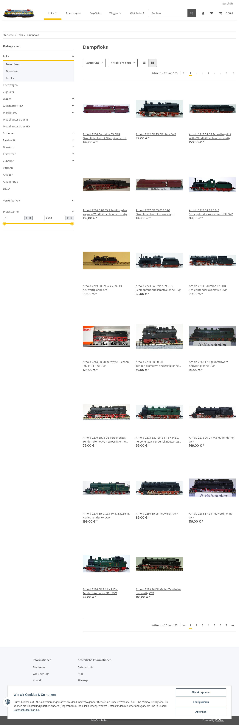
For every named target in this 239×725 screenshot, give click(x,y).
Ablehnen (200, 711)
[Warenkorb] (226, 13)
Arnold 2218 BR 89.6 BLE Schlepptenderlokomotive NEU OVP (211, 212)
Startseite (39, 667)
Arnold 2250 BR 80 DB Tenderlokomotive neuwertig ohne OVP (157, 364)
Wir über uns (41, 674)
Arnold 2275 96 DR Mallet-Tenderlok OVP (211, 439)
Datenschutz (85, 667)
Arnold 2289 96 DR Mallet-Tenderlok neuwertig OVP (158, 591)
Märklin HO (10, 112)
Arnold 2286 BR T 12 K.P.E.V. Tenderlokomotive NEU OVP (100, 591)
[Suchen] (168, 13)
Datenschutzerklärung (26, 709)
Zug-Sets (8, 92)
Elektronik (9, 140)
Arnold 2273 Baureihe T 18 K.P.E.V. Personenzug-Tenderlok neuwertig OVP (157, 439)
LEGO (6, 188)
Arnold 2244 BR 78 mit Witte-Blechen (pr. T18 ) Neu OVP (106, 364)
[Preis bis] (55, 218)
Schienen (9, 133)
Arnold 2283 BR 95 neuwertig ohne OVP (210, 515)
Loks (6, 56)
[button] (203, 13)
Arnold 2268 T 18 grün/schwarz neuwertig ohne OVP (208, 364)
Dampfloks (13, 64)
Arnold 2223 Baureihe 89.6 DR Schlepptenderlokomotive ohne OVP (158, 288)
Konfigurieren (201, 702)
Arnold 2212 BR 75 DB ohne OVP (156, 134)
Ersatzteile (9, 154)
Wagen (7, 99)
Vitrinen (8, 168)
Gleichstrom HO (13, 105)
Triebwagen (10, 85)
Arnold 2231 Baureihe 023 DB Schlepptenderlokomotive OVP (208, 288)
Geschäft (227, 3)
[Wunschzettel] (211, 13)
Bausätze (8, 147)
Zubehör (8, 161)
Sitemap (83, 680)
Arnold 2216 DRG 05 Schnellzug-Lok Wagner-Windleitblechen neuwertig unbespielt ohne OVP (105, 212)
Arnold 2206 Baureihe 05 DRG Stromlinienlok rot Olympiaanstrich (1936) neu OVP (105, 136)
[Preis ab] (13, 218)
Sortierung (92, 63)
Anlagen (8, 174)
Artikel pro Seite (121, 63)
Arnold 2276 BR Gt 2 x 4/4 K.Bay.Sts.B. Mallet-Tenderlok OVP (106, 515)
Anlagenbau (10, 181)
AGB (80, 674)
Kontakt (37, 680)
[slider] (4, 224)
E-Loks (10, 78)
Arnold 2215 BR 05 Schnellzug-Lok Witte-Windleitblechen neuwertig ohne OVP (210, 136)
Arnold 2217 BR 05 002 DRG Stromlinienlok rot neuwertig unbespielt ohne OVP (154, 212)
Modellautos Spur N (15, 119)
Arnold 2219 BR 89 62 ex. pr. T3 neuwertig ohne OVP (102, 288)
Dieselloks (12, 71)
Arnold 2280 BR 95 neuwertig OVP (157, 513)
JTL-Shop (219, 720)
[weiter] (232, 73)
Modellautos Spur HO (16, 126)
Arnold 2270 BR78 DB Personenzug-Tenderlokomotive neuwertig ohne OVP (105, 439)
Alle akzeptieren (200, 692)
